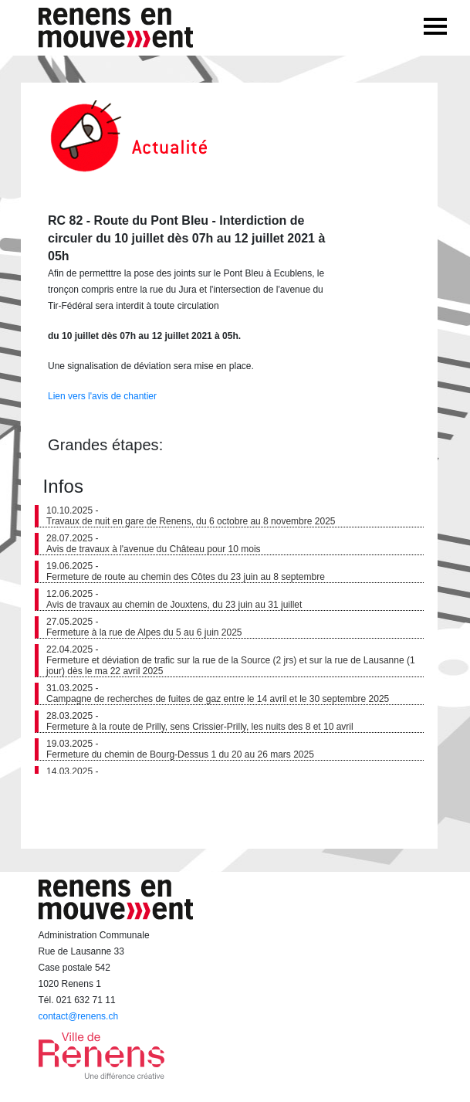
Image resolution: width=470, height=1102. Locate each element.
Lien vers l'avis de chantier (102, 396)
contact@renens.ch (79, 1016)
